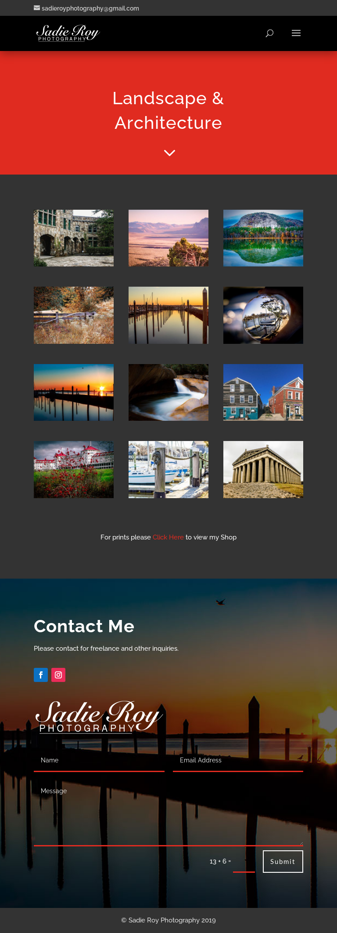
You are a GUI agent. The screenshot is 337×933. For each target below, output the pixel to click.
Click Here (168, 537)
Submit (283, 861)
